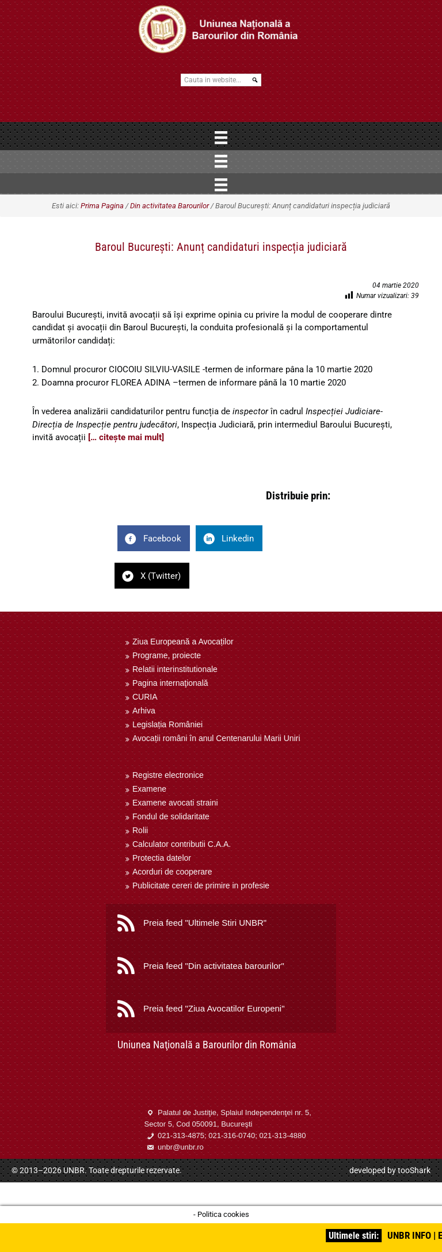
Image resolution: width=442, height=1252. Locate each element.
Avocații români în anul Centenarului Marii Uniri (216, 738)
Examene (149, 788)
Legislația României (167, 724)
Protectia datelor (161, 857)
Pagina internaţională (170, 683)
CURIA (145, 696)
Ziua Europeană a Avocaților (183, 641)
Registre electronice (168, 775)
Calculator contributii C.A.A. (181, 844)
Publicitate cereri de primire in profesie (200, 885)
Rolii (140, 830)
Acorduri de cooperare (172, 871)
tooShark (414, 1170)
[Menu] (221, 137)
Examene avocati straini (175, 802)
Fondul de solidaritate (170, 816)
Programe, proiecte (166, 655)
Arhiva (143, 710)
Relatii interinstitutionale (175, 669)
